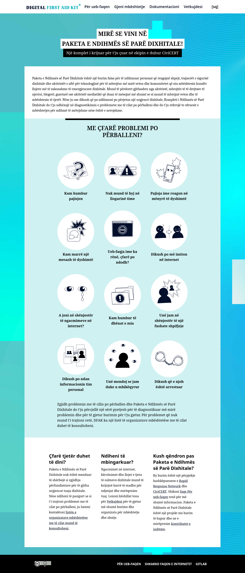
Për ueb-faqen (97, 6)
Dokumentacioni (164, 6)
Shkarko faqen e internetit (168, 564)
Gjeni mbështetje (129, 6)
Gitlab (201, 564)
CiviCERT (160, 491)
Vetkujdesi (193, 6)
